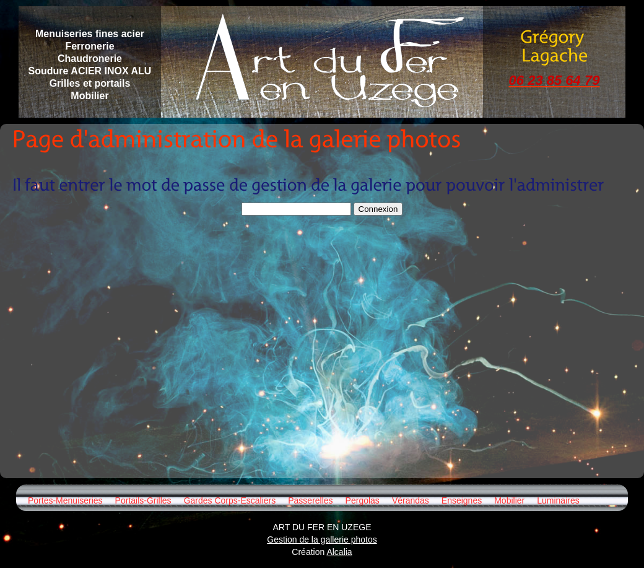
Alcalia (339, 552)
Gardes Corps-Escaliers (230, 500)
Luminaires (558, 500)
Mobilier (509, 500)
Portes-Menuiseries (65, 500)
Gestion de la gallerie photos (321, 539)
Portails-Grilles (143, 500)
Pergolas (363, 500)
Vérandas (410, 500)
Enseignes (462, 500)
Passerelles (310, 500)
